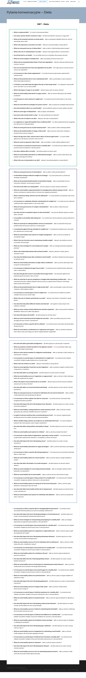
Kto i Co (25, 3)
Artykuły (63, 3)
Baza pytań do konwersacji (54, 3)
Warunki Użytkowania (73, 673)
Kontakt (67, 3)
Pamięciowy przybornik (32, 3)
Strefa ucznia (73, 3)
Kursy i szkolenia (24, 673)
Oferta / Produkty (42, 3)
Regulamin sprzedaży (60, 673)
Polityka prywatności (48, 673)
